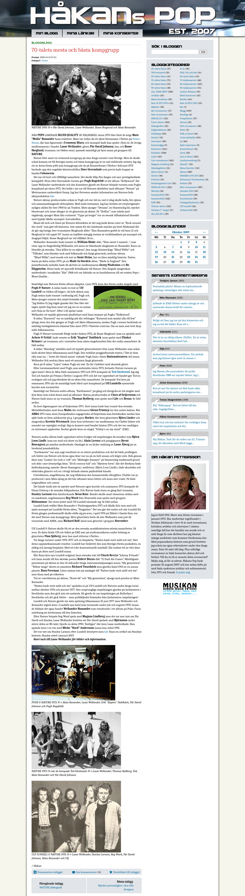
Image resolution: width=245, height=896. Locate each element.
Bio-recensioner (159, 110)
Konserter (156, 148)
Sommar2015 (186, 194)
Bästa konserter (188, 95)
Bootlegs (184, 114)
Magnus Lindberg (160, 164)
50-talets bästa (158, 76)
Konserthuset (187, 148)
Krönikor (155, 152)
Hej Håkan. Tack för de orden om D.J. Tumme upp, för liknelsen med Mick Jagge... (179, 441)
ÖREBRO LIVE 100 (189, 175)
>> (204, 232)
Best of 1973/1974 (160, 103)
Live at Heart (186, 156)
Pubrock (155, 179)
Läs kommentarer (84, 872)
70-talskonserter (188, 80)
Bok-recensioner (159, 114)
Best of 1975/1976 (188, 103)
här (52, 196)
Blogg (182, 110)
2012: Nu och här (188, 72)
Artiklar (155, 95)
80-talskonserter (188, 84)
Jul (181, 141)
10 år (182, 68)
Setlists (183, 183)
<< (156, 232)
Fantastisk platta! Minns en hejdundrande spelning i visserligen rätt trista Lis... (177, 288)
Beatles (183, 99)
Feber (182, 129)
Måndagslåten (158, 168)
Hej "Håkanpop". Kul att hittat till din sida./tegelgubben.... (174, 407)
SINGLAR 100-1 (158, 187)
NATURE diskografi (50, 887)
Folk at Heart (186, 133)
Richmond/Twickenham (192, 179)
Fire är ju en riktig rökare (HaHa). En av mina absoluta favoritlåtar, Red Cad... (179, 339)
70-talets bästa (158, 80)
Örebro (44, 60)
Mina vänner (157, 171)
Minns (183, 171)
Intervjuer (156, 141)
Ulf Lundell (185, 206)
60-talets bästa (187, 76)
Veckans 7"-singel (160, 210)
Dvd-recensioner (188, 126)
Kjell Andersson (188, 145)
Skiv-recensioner (188, 187)
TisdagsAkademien (189, 202)
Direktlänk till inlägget (124, 872)
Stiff (153, 202)
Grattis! (155, 137)
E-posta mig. (183, 572)
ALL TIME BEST (159, 91)
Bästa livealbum (159, 99)
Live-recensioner (159, 160)
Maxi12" (184, 164)
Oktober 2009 (180, 232)
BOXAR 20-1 (157, 118)
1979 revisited (158, 72)
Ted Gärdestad (121, 372)
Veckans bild (186, 210)
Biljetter (155, 106)
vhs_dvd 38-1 (157, 213)
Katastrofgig (157, 145)
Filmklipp (156, 133)
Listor (154, 156)
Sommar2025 (158, 198)
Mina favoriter (187, 168)
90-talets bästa (158, 87)
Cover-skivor (157, 122)
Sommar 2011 (186, 190)
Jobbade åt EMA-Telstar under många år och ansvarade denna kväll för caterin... (178, 305)
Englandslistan (158, 129)
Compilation (186, 118)
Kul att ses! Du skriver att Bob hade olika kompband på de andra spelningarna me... (177, 390)
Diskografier (157, 126)
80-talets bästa (158, 84)
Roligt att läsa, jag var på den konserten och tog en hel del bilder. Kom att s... (178, 322)
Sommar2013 (157, 194)
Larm (182, 152)
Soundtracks (186, 198)
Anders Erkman (188, 91)
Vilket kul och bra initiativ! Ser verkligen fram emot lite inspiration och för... (180, 424)
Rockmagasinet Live (161, 183)
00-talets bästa (158, 68)
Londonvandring (188, 160)
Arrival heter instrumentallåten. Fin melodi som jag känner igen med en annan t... (178, 356)
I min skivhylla (187, 137)
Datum (183, 122)
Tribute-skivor (158, 206)
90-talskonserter (188, 87)
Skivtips (155, 190)
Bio (181, 106)
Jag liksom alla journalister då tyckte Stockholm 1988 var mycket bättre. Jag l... (176, 373)
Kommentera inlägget (48, 872)
